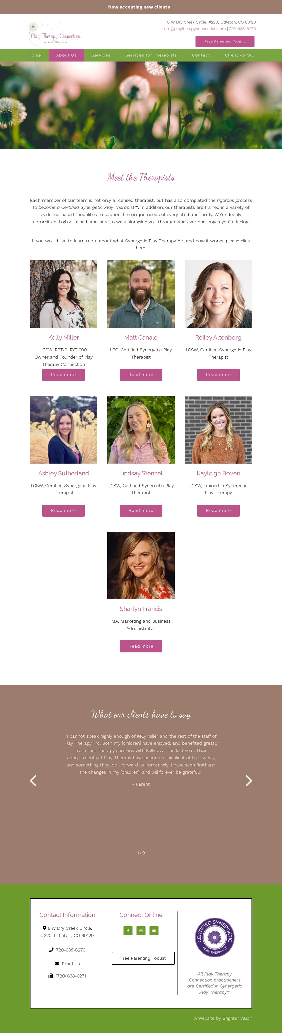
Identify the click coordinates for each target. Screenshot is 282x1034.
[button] (33, 782)
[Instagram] (141, 931)
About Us (66, 55)
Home (35, 55)
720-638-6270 (242, 28)
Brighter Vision (237, 1018)
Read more (63, 375)
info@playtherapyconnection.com (195, 28)
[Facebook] (128, 931)
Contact (201, 55)
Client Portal (239, 55)
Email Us (67, 964)
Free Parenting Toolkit (225, 41)
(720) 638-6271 (67, 976)
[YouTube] (154, 931)
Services (101, 55)
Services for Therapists (151, 55)
